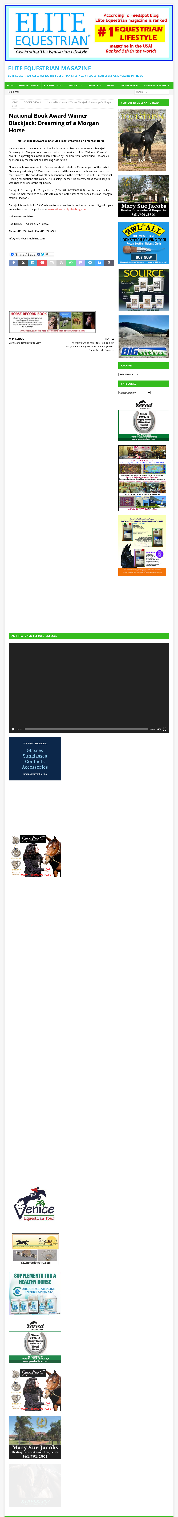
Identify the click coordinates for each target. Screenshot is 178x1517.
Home (10, 85)
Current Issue (52, 85)
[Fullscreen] (164, 729)
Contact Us (95, 85)
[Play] (13, 729)
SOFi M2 (111, 85)
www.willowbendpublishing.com (67, 209)
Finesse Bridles (130, 85)
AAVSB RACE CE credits (156, 85)
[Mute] (159, 729)
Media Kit (74, 85)
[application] (89, 688)
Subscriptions (27, 85)
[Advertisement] (144, 602)
